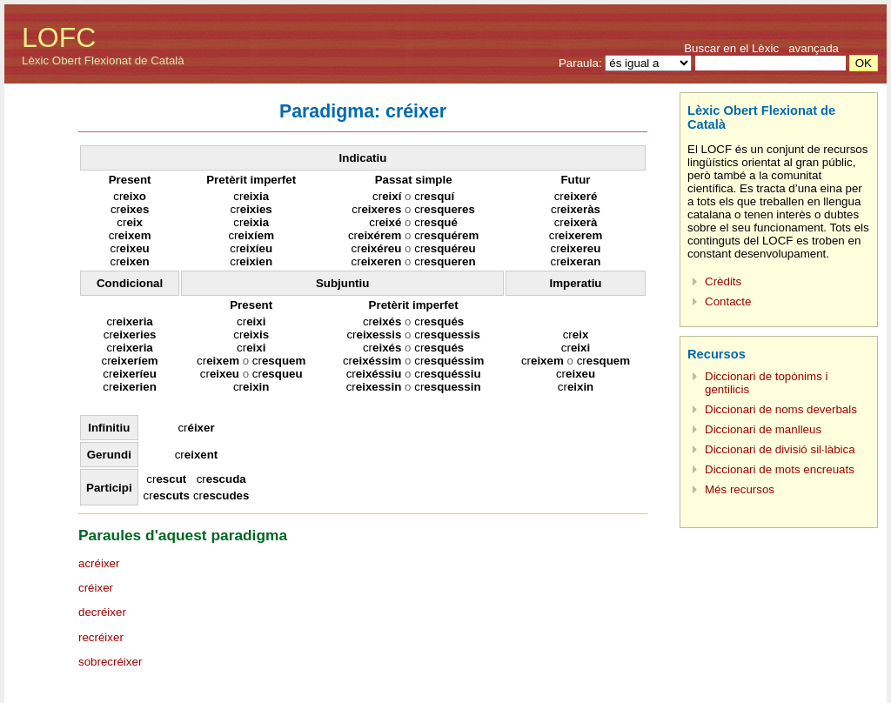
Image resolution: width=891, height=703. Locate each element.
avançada (813, 48)
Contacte (728, 301)
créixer (95, 587)
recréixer (101, 637)
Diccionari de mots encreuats (779, 469)
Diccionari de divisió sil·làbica (780, 449)
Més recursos (739, 489)
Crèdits (723, 281)
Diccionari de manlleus (763, 429)
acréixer (98, 563)
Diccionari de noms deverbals (781, 409)
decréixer (102, 612)
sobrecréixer (110, 661)
